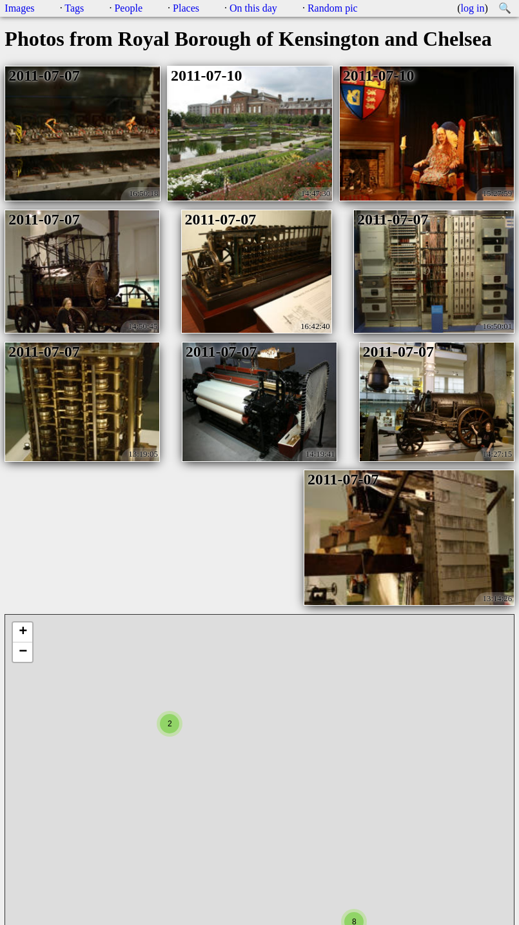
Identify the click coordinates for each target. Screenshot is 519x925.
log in (473, 8)
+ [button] (23, 632)
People (128, 8)
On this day (253, 8)
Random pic (333, 8)
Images (19, 8)
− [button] (23, 652)
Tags (74, 8)
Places (186, 8)
